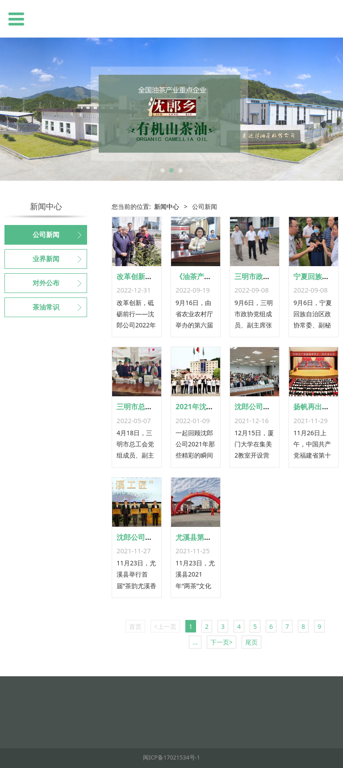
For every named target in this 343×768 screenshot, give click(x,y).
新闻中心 (166, 206)
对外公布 (46, 283)
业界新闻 (46, 259)
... (194, 642)
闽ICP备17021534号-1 (171, 757)
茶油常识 (46, 307)
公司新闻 (46, 234)
